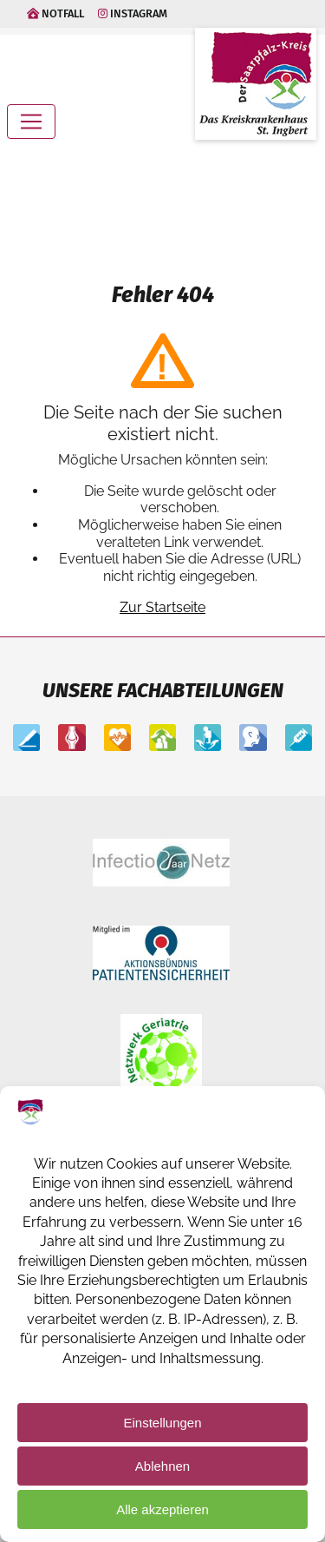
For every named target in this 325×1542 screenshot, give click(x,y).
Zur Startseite (162, 607)
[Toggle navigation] (31, 121)
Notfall (55, 13)
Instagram (132, 13)
